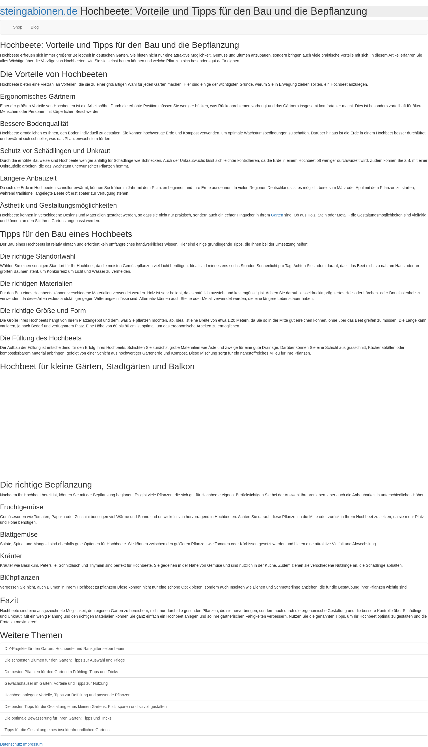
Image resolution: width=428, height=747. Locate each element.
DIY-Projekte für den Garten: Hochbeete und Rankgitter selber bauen (65, 648)
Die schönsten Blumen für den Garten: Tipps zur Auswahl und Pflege (65, 660)
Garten (277, 215)
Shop (17, 27)
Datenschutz (11, 744)
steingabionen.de (38, 11)
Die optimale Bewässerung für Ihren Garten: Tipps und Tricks (58, 718)
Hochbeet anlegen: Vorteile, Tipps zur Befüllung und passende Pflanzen (67, 695)
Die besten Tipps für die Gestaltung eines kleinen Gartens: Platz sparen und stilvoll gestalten (86, 706)
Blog (35, 27)
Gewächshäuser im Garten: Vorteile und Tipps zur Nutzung (56, 683)
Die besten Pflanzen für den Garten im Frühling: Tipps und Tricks (61, 671)
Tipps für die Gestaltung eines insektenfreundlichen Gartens (57, 729)
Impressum (33, 744)
